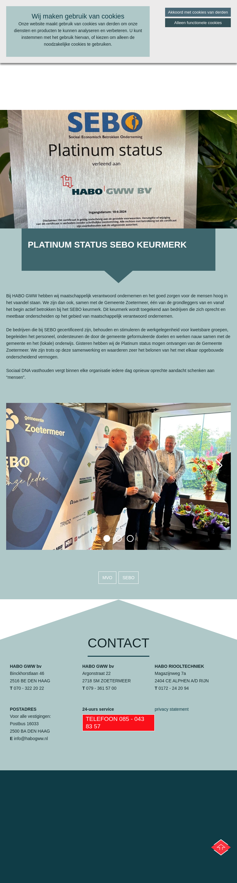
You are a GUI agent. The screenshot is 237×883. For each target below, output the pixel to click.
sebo (129, 577)
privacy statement (172, 709)
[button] (106, 538)
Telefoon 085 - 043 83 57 (115, 723)
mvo (107, 577)
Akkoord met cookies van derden (198, 12)
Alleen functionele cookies (198, 22)
